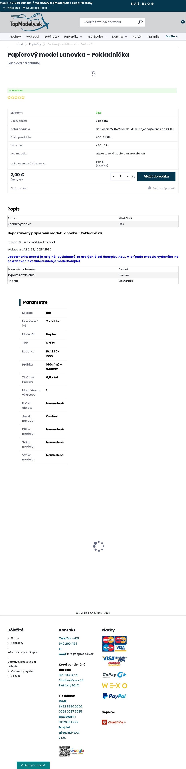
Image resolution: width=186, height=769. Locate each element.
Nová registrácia (36, 8)
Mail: (38, 3)
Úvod (20, 44)
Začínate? (52, 36)
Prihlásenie (13, 8)
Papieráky (71, 36)
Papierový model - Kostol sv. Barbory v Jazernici (70, 539)
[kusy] (118, 177)
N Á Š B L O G (142, 3)
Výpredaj (32, 36)
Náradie (153, 36)
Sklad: (76, 3)
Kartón (137, 36)
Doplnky (118, 36)
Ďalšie (170, 36)
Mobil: (4, 3)
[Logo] (29, 22)
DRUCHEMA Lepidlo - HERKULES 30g (109, 544)
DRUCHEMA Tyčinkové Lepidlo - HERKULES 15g (25, 544)
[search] (141, 23)
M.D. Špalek (95, 36)
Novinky (15, 36)
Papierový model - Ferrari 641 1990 (156, 525)
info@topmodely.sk (80, 654)
